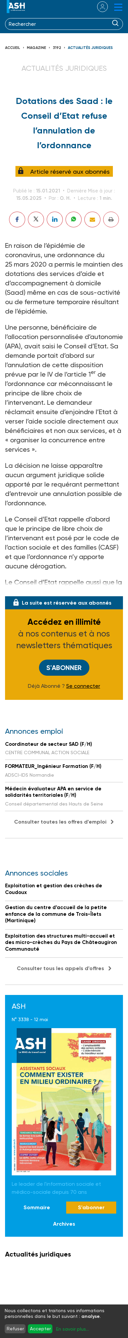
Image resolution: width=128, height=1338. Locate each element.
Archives (64, 1224)
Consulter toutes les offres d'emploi (60, 822)
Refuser (15, 1328)
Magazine (36, 48)
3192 (57, 48)
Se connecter (83, 686)
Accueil (12, 48)
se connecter (98, 6)
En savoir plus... (72, 1329)
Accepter (40, 1328)
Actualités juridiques (90, 48)
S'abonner (64, 668)
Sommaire (37, 1207)
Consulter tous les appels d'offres (60, 968)
